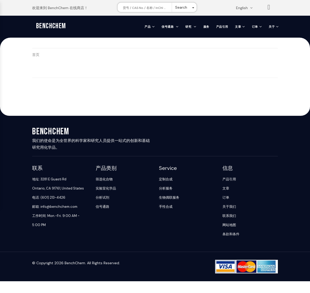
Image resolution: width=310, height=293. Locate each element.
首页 (35, 54)
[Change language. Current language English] (246, 7)
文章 (238, 26)
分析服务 (166, 188)
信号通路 (168, 26)
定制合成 (166, 179)
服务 (206, 26)
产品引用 (222, 26)
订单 (255, 26)
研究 (188, 26)
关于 (272, 26)
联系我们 (229, 216)
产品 (148, 26)
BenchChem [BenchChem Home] (51, 26)
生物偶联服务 (169, 197)
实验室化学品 (106, 188)
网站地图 (229, 225)
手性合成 (166, 206)
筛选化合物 (104, 179)
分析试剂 (102, 197)
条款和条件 (230, 234)
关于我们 (229, 206)
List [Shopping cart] (269, 8)
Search (181, 7)
